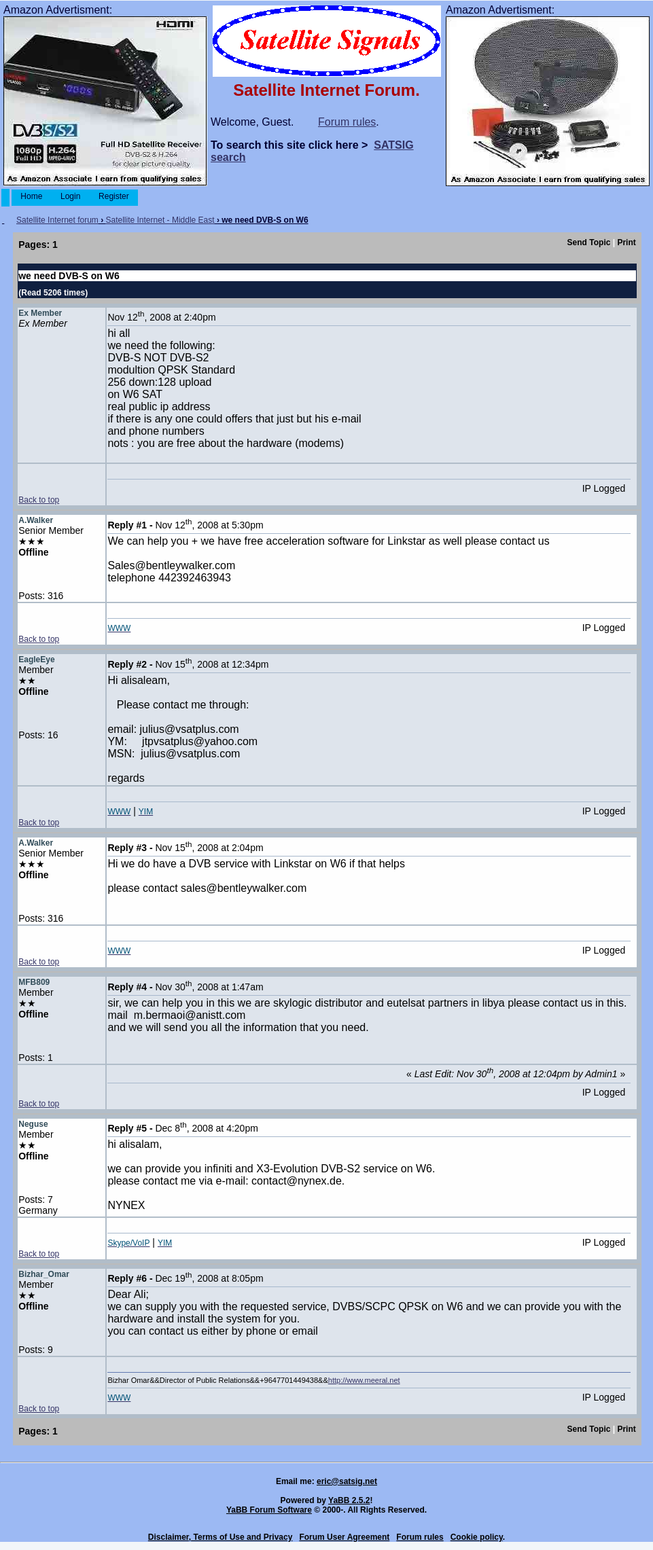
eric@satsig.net (347, 1481)
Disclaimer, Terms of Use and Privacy (220, 1537)
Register (114, 196)
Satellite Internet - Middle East (160, 220)
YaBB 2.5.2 (349, 1500)
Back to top (38, 500)
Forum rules (347, 122)
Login (71, 196)
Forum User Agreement (344, 1537)
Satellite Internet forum (57, 220)
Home (32, 196)
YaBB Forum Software (269, 1510)
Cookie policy (477, 1537)
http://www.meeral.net (364, 1380)
